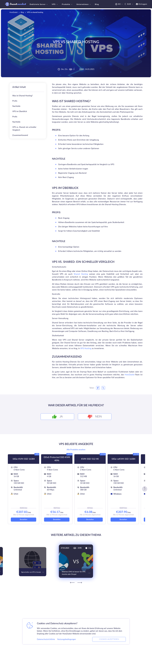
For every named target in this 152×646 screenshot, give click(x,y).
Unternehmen (83, 4)
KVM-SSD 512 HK (90, 459)
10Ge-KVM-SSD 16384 (23, 459)
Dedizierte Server (39, 4)
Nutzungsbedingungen (66, 639)
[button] (144, 489)
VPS (55, 4)
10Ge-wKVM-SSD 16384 (123, 459)
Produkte (67, 4)
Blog (97, 4)
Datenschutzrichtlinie (46, 639)
